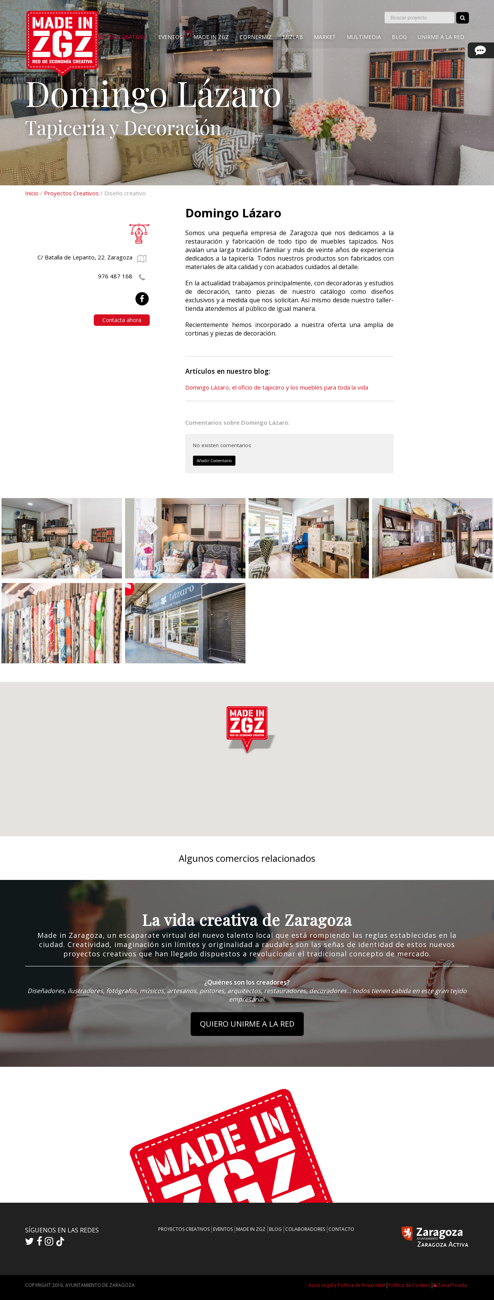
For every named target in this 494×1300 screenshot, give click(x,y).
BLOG (399, 37)
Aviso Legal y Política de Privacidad (346, 1285)
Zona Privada (450, 1285)
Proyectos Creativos (71, 193)
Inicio (32, 193)
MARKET (325, 37)
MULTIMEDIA (364, 37)
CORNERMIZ (256, 37)
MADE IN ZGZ (211, 37)
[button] (247, 728)
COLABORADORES (305, 1229)
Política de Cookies (409, 1285)
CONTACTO (341, 1229)
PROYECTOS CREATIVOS (116, 37)
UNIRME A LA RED (441, 37)
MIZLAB (293, 37)
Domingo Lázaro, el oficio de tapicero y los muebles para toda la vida (276, 387)
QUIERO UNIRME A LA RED (247, 1024)
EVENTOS (170, 37)
